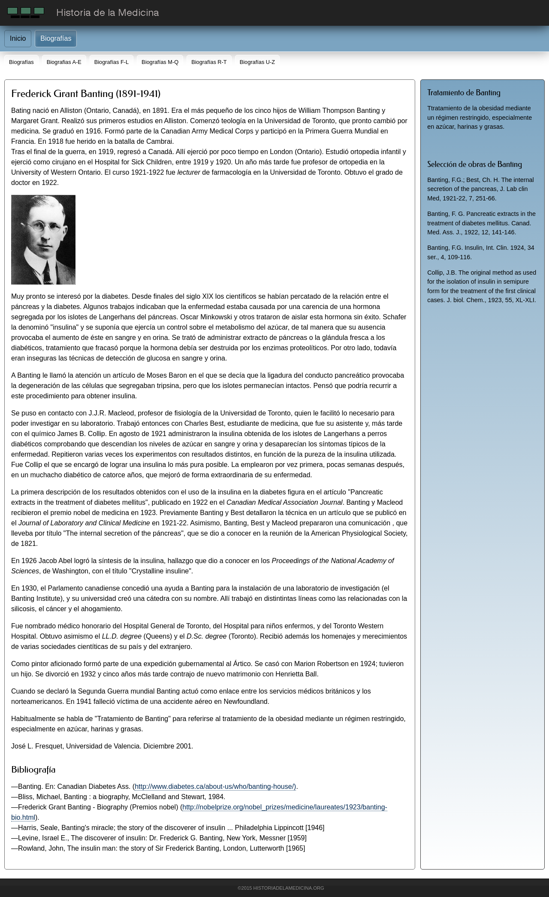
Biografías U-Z (257, 62)
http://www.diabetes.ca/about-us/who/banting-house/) (215, 786)
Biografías (55, 38)
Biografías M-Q (160, 62)
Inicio (18, 38)
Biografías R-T (209, 62)
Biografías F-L (111, 62)
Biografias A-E (64, 62)
